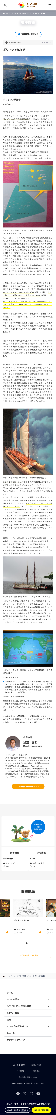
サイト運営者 (19, 1071)
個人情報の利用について (28, 1077)
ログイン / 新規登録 (41, 1110)
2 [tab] (29, 943)
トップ (8, 13)
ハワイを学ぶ (17, 13)
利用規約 (36, 1071)
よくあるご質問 (19, 1065)
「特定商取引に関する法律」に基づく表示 (28, 1083)
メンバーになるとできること (17, 1110)
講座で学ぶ (27, 13)
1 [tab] (26, 943)
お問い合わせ (36, 1065)
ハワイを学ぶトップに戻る (27, 955)
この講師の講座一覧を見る (28, 786)
